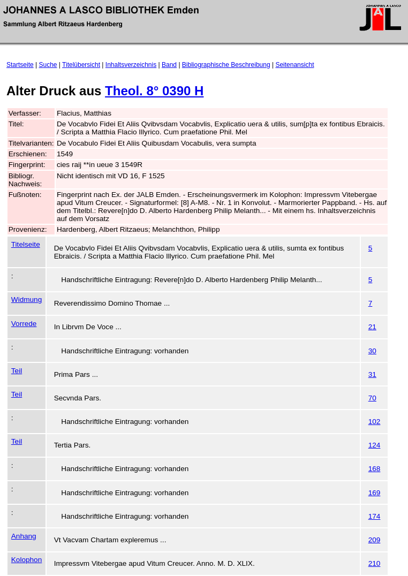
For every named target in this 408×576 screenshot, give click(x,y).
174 (374, 516)
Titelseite (25, 244)
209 (374, 540)
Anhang (23, 536)
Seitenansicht (294, 65)
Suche (48, 65)
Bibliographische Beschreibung (226, 65)
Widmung (26, 299)
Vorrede (24, 324)
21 (372, 327)
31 (372, 374)
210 (374, 563)
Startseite (20, 65)
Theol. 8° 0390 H (154, 91)
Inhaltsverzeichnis (130, 65)
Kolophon (26, 560)
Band (169, 65)
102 (374, 422)
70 (372, 398)
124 (374, 445)
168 (374, 469)
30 (372, 351)
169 (374, 493)
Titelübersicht (81, 65)
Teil (16, 371)
